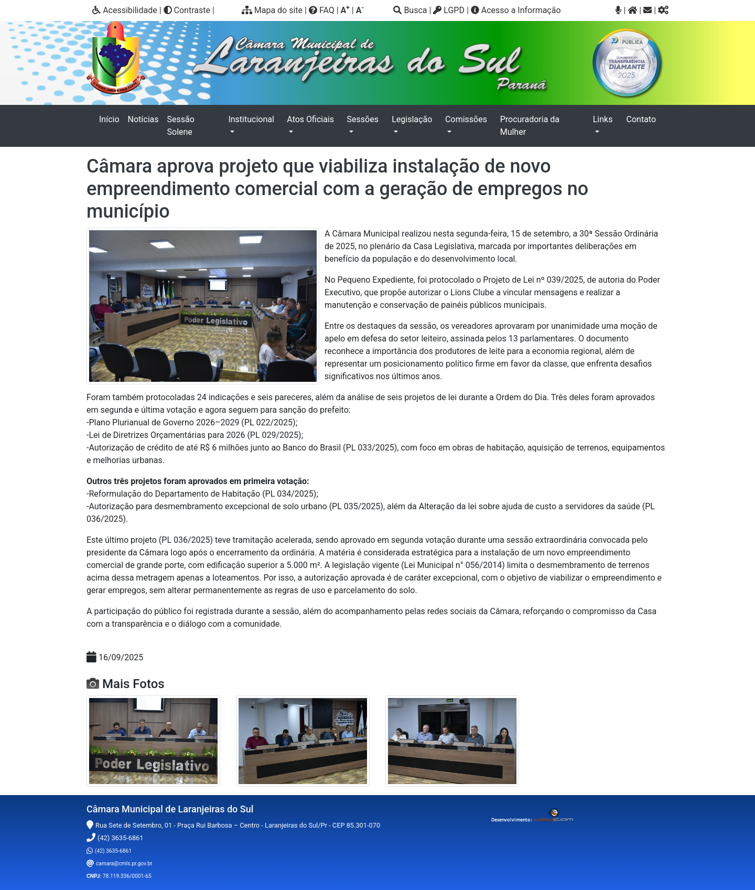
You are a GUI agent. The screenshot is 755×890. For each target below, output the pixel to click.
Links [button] (603, 119)
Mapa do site (272, 10)
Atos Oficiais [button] (310, 119)
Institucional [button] (251, 119)
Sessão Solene (181, 125)
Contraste (187, 10)
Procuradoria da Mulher (529, 125)
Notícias (143, 119)
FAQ (322, 10)
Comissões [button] (466, 119)
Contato (641, 119)
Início (111, 118)
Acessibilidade (124, 10)
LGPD (449, 10)
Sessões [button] (363, 119)
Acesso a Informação (516, 10)
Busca (410, 10)
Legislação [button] (412, 119)
